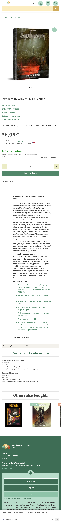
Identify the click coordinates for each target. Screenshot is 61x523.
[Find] (27, 8)
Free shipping (17, 141)
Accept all (31, 481)
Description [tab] (7, 181)
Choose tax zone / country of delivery (18, 143)
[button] (40, 3)
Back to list (7, 17)
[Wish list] (48, 3)
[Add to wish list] (54, 29)
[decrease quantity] (4, 166)
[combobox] (28, 519)
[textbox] (28, 519)
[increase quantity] (56, 166)
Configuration (30, 488)
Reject (31, 494)
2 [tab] (31, 87)
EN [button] (33, 3)
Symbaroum (15, 116)
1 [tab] (29, 87)
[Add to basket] (3, 24)
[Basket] (55, 3)
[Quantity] (30, 166)
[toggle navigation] (3, 1)
